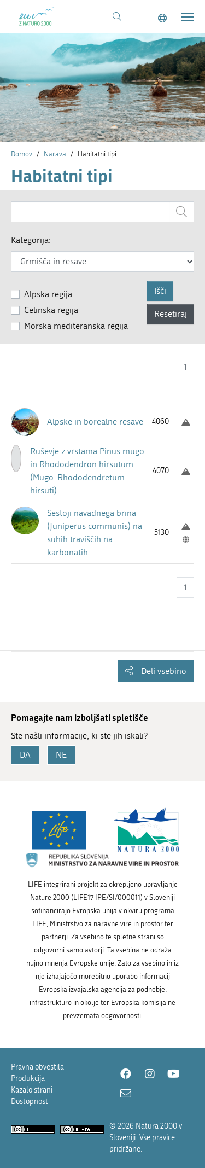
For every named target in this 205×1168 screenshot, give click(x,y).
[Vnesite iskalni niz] (90, 211)
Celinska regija (51, 310)
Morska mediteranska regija (76, 326)
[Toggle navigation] (187, 17)
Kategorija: (31, 240)
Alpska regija (48, 294)
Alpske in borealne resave (95, 421)
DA (25, 754)
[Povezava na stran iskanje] (117, 17)
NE (61, 754)
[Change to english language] (162, 18)
